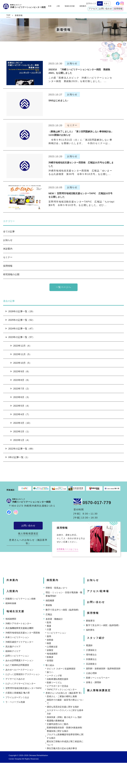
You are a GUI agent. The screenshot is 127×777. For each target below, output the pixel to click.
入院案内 (12, 591)
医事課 (50, 657)
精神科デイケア (13, 651)
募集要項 (90, 620)
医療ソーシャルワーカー (98, 678)
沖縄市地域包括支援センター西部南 (22, 632)
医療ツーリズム (54, 682)
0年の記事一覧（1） (17, 457)
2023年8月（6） (20, 380)
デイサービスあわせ (15, 679)
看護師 (89, 645)
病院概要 (50, 600)
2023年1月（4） (20, 440)
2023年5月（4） (20, 405)
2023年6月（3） (20, 397)
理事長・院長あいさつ (56, 588)
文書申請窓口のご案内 (57, 724)
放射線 (50, 640)
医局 (49, 622)
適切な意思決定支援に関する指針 (63, 707)
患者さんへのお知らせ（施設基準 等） (28, 542)
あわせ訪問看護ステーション (19, 660)
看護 (49, 626)
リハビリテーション (56, 633)
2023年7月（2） (20, 388)
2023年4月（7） (20, 414)
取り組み (50, 665)
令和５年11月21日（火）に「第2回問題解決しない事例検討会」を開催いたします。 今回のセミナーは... (80, 141)
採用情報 (118, 9)
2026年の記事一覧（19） (20, 311)
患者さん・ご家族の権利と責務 (62, 696)
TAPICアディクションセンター (62, 689)
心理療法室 (52, 646)
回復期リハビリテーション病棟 (20, 598)
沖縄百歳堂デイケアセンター (19, 642)
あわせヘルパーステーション (19, 669)
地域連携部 (10, 619)
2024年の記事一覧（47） (20, 328)
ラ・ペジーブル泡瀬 (15, 702)
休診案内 (7, 248)
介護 (49, 629)
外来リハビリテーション (17, 637)
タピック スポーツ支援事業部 (61, 668)
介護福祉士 (91, 650)
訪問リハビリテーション (17, 656)
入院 (58, 6)
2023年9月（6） (20, 371)
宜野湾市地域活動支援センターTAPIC (23, 688)
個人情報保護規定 (28, 533)
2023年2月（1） (20, 431)
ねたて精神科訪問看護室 (17, 665)
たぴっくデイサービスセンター (20, 683)
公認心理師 (91, 673)
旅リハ (50, 672)
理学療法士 (91, 654)
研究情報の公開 (11, 274)
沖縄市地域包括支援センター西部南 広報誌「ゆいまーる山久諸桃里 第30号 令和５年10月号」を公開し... (80, 172)
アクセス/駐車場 (98, 591)
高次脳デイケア (13, 646)
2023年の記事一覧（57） (20, 337)
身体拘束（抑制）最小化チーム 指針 (64, 717)
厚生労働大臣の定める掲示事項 (62, 748)
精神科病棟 (10, 603)
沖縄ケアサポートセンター (18, 623)
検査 (49, 643)
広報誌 (49, 614)
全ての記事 (9, 231)
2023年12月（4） (21, 345)
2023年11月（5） (21, 354)
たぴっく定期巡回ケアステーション (22, 674)
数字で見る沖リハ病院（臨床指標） (63, 610)
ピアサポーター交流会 (57, 686)
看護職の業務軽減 (55, 720)
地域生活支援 (70, 6)
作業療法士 (91, 659)
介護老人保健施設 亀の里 (17, 693)
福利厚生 (90, 630)
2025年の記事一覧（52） (20, 320)
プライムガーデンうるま (17, 697)
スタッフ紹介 (96, 638)
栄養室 (50, 650)
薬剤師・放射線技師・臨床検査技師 (103, 668)
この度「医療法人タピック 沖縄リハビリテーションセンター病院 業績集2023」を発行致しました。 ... (80, 79)
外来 (49, 6)
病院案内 (83, 6)
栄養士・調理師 (93, 682)
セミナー (7, 257)
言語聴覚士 (91, 664)
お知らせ (7, 240)
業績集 (49, 605)
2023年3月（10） (21, 423)
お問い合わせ (105, 9)
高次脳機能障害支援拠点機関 (19, 628)
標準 (100, 3)
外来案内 (12, 580)
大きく (106, 3)
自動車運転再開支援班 (57, 679)
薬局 (49, 636)
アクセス (93, 9)
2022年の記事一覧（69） (20, 448)
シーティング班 (54, 675)
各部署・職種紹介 (54, 619)
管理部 (50, 660)
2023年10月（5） (21, 363)
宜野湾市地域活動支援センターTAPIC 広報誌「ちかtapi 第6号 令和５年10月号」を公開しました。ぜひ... (81, 203)
